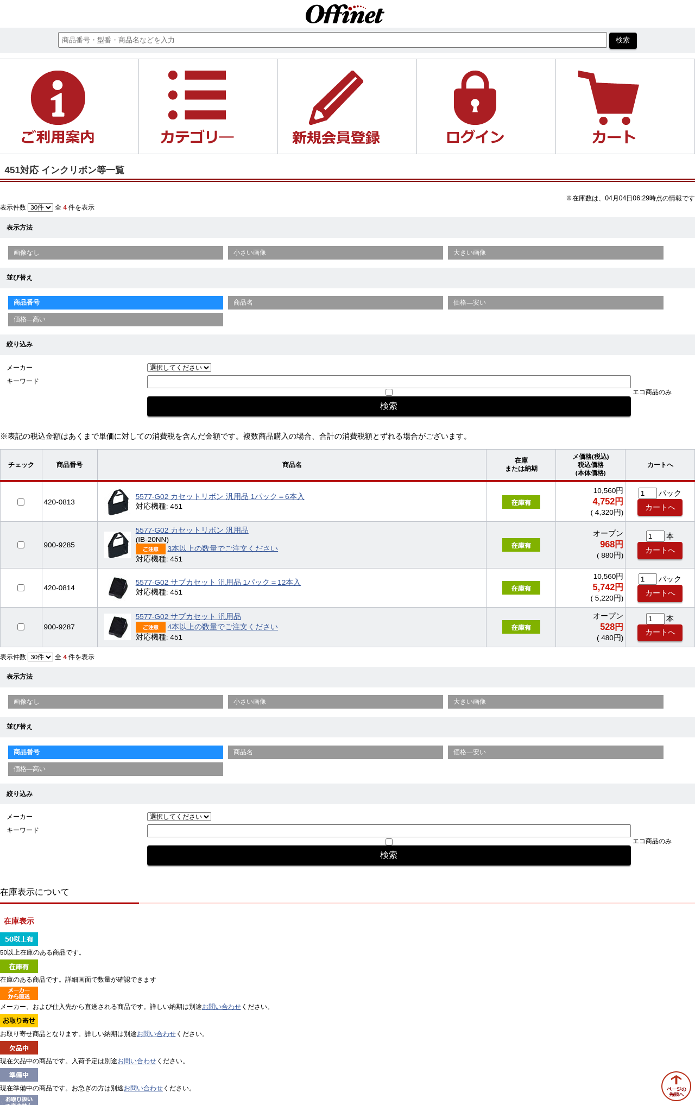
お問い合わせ (221, 1006)
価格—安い (469, 302)
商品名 (243, 302)
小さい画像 (249, 252)
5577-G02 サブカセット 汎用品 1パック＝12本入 (218, 582)
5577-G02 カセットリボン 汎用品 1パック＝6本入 (220, 496)
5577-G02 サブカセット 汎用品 (188, 617)
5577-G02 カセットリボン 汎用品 (192, 530)
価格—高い (30, 319)
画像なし (27, 252)
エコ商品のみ (652, 392)
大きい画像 (469, 252)
